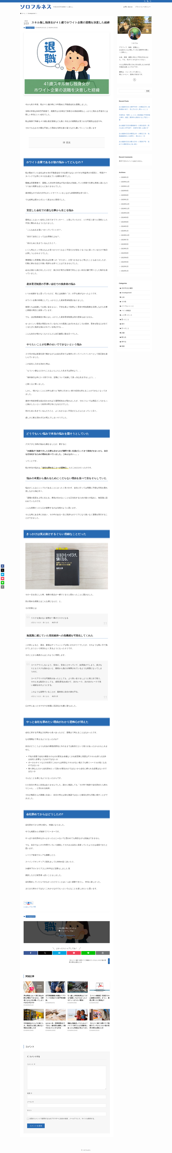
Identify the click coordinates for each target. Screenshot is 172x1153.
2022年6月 (125, 259)
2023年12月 (125, 236)
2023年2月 (125, 250)
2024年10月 (125, 214)
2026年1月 (125, 177)
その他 (124, 304)
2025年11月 (125, 186)
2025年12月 (125, 182)
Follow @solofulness (67, 935)
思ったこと (125, 322)
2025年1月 (125, 200)
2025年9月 (125, 191)
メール (30, 1102)
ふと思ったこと (127, 318)
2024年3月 (125, 227)
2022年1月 (125, 273)
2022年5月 (125, 264)
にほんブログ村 (30, 907)
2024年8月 (125, 223)
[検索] (150, 1)
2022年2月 (125, 268)
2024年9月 (125, 218)
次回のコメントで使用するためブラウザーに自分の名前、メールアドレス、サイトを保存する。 (62, 1118)
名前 (29, 1093)
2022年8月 (125, 255)
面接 (123, 350)
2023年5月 (125, 246)
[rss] (147, 1)
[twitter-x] (144, 1)
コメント (31, 1064)
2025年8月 (125, 195)
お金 (123, 300)
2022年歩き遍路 (127, 290)
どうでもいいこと (128, 309)
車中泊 (124, 345)
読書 (123, 336)
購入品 (124, 341)
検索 (147, 91)
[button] (31, 953)
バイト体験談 (126, 313)
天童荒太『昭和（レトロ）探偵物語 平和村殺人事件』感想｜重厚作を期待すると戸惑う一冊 (134, 117)
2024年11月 (125, 209)
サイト (29, 1110)
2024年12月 (125, 205)
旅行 (123, 327)
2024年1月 (125, 232)
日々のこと (125, 332)
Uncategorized (30, 27)
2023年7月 (125, 241)
